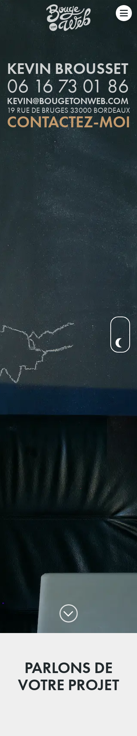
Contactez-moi (68, 113)
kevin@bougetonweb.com (68, 92)
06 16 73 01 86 (68, 77)
